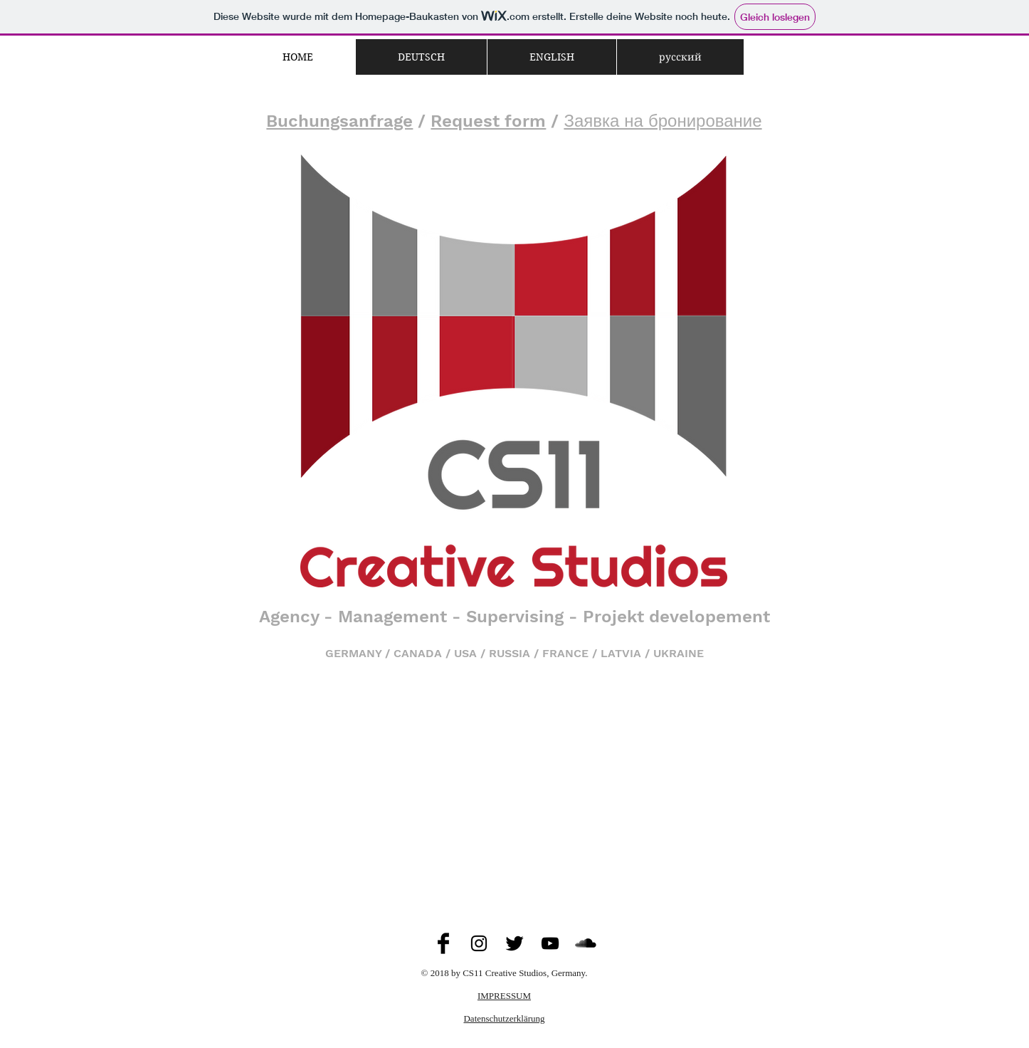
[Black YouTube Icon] (550, 943)
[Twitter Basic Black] (514, 943)
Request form (488, 121)
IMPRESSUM (504, 995)
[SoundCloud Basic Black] (585, 943)
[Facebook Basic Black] (443, 943)
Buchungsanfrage (339, 121)
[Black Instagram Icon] (479, 943)
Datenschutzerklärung (503, 1018)
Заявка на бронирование (662, 121)
